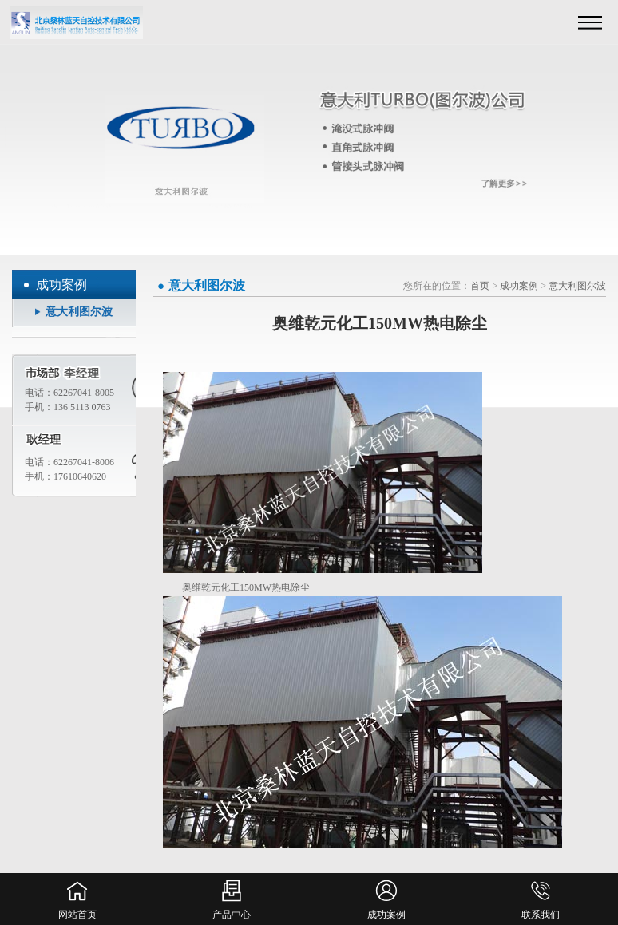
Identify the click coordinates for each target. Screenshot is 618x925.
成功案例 (519, 285)
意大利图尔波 (79, 312)
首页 (479, 285)
